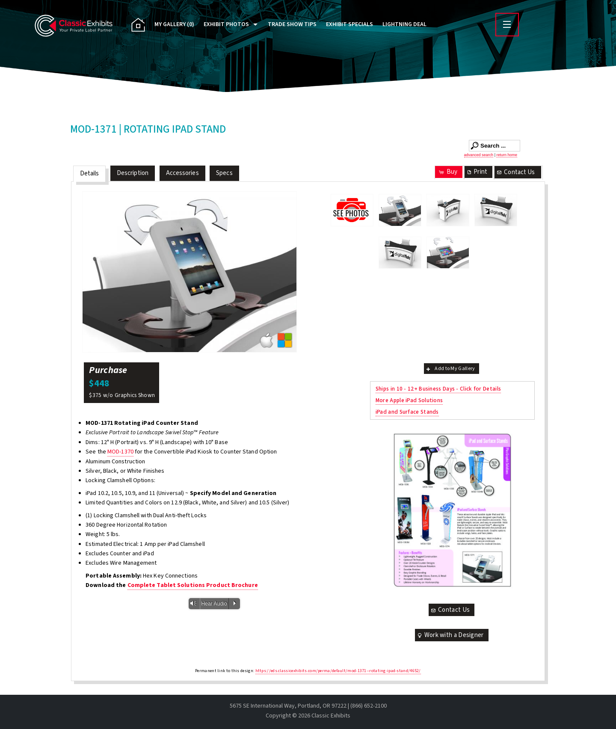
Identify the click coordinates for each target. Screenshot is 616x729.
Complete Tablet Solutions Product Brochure (192, 585)
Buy (447, 171)
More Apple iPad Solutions (409, 400)
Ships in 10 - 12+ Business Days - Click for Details (438, 389)
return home (506, 155)
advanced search (479, 155)
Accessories (182, 173)
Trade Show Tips (292, 24)
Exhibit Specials (349, 24)
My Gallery (174, 24)
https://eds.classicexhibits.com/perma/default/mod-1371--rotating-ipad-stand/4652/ (338, 671)
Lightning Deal (404, 24)
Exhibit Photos (226, 24)
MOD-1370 (120, 451)
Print (476, 171)
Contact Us (515, 172)
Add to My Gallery (450, 368)
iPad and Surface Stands (407, 412)
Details (89, 173)
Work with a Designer (450, 635)
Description (132, 173)
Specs (224, 173)
